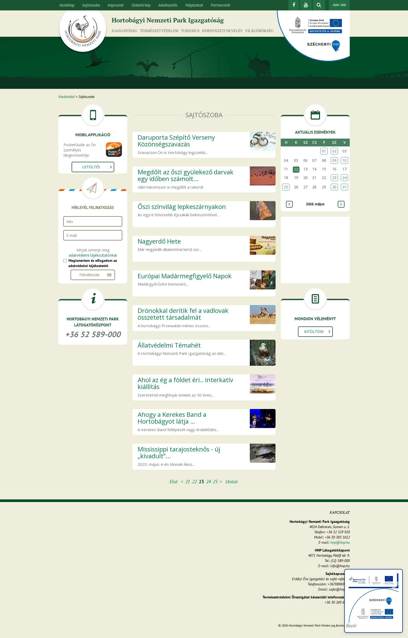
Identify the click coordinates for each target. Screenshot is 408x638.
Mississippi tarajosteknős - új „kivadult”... (179, 452)
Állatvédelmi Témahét (169, 345)
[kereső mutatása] (319, 5)
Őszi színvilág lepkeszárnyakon (182, 206)
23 (334, 177)
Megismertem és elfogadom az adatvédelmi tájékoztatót (92, 263)
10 (344, 160)
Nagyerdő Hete (159, 241)
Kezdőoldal (66, 96)
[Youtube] (306, 5)
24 (208, 482)
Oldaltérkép (141, 5)
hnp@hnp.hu (340, 542)
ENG (343, 5)
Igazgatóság (124, 31)
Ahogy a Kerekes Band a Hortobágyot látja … (172, 417)
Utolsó (231, 482)
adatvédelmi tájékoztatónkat (93, 255)
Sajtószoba (91, 5)
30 (334, 186)
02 (334, 150)
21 (187, 482)
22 (194, 482)
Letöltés (91, 166)
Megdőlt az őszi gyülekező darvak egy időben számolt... (185, 175)
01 (324, 150)
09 (334, 160)
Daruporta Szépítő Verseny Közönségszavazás (176, 140)
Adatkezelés (167, 5)
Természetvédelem (159, 31)
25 (215, 482)
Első (173, 482)
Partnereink (220, 5)
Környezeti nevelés (222, 31)
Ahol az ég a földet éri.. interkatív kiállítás (185, 383)
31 (344, 186)
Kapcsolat (116, 5)
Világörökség (259, 31)
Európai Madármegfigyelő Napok (185, 275)
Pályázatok (194, 5)
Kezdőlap (67, 5)
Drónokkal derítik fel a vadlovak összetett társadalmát (183, 313)
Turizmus (190, 31)
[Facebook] (293, 5)
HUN (335, 5)
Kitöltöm (313, 331)
